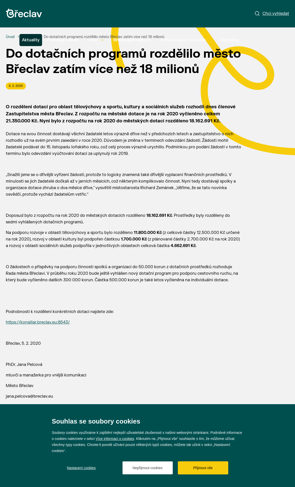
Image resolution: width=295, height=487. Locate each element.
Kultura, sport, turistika (186, 40)
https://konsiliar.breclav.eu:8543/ (38, 322)
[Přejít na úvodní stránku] (24, 13)
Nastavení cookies (81, 468)
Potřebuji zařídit (62, 40)
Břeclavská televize (132, 40)
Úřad (95, 40)
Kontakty (230, 40)
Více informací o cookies (115, 439)
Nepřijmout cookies (147, 468)
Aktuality (31, 40)
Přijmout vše (203, 468)
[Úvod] (10, 37)
